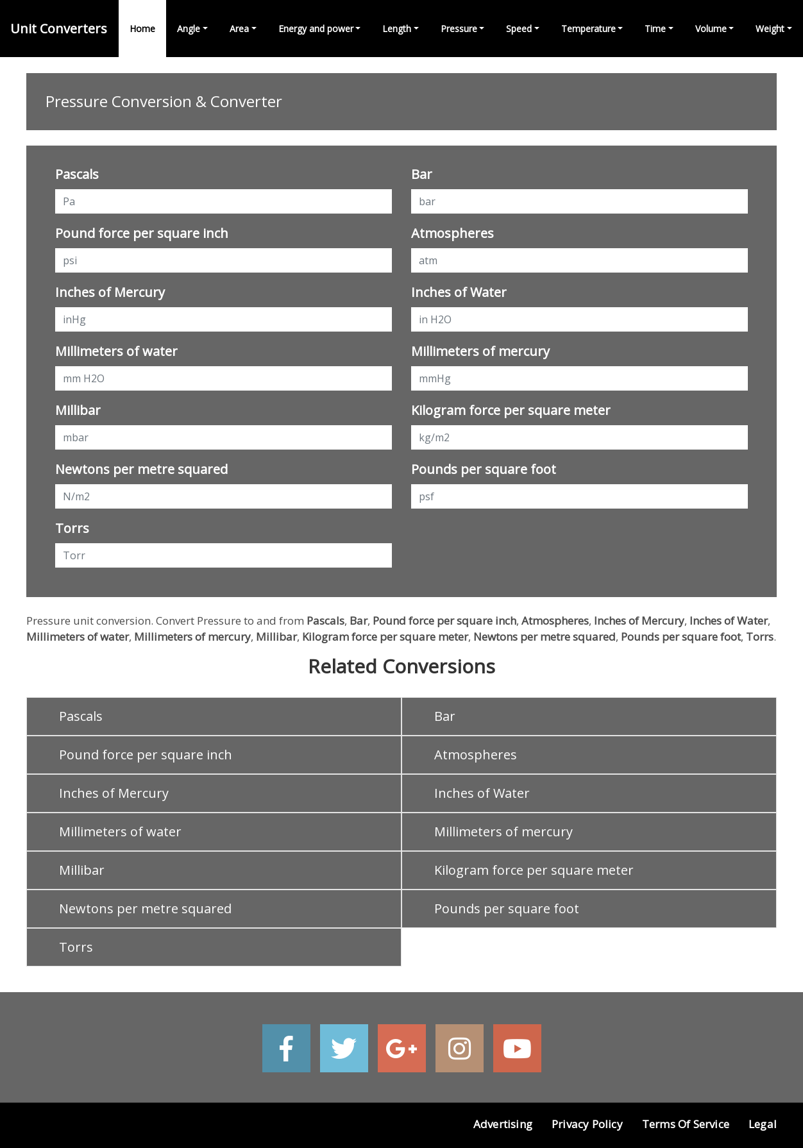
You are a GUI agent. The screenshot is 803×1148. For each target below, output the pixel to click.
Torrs (72, 528)
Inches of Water (459, 292)
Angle (188, 28)
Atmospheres (452, 233)
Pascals (77, 174)
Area (239, 28)
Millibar (78, 410)
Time (655, 28)
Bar (421, 174)
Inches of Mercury (110, 292)
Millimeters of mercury (480, 351)
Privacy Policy (587, 1124)
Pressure (459, 28)
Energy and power (315, 28)
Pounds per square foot (483, 469)
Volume (711, 28)
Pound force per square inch (141, 233)
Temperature (588, 28)
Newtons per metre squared (141, 469)
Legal (762, 1124)
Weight (770, 28)
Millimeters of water (116, 351)
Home (142, 28)
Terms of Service (685, 1124)
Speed (519, 28)
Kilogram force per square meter (511, 410)
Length (396, 28)
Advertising (502, 1124)
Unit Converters (58, 28)
